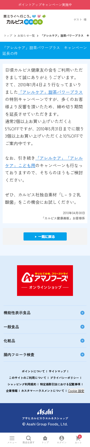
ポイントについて (33, 371)
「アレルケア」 (50, 158)
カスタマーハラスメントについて (42, 390)
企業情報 (12, 390)
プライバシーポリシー (64, 378)
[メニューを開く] (12, 440)
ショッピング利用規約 (21, 384)
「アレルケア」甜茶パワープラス (50, 92)
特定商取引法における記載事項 (60, 384)
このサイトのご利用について (27, 378)
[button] (25, 16)
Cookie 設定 (76, 390)
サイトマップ (57, 371)
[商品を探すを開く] (28, 440)
